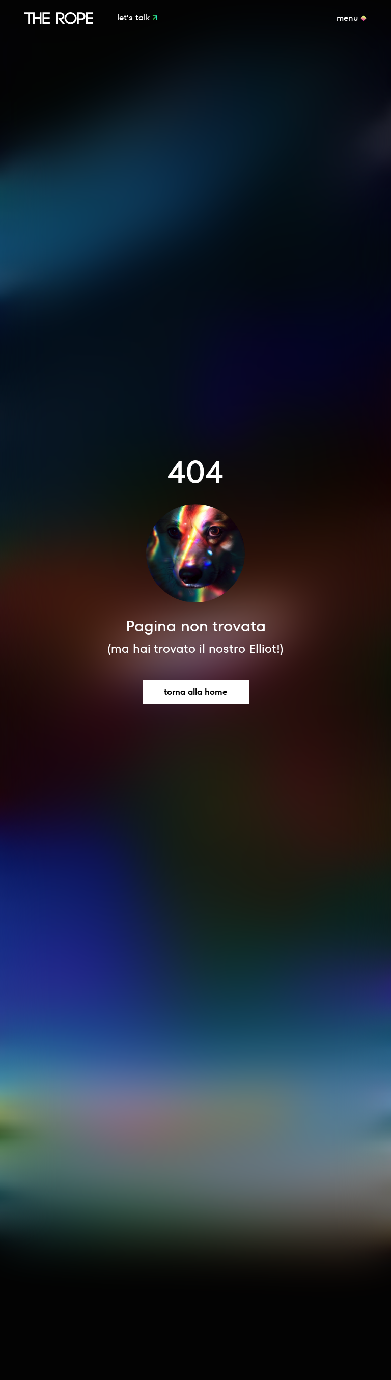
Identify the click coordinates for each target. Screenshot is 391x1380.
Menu (348, 18)
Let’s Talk (134, 18)
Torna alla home (196, 692)
